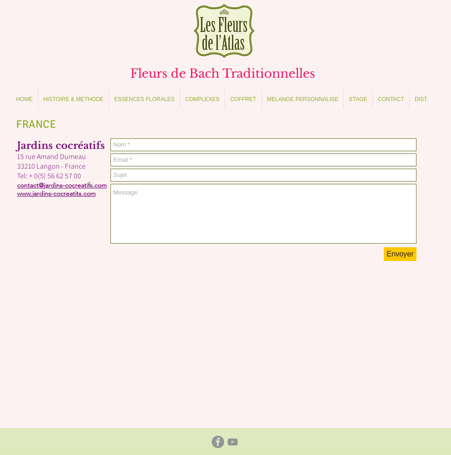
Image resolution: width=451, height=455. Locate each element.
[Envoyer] (400, 254)
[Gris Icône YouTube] (232, 442)
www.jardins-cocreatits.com (56, 193)
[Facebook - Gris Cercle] (218, 442)
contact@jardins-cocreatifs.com (62, 185)
